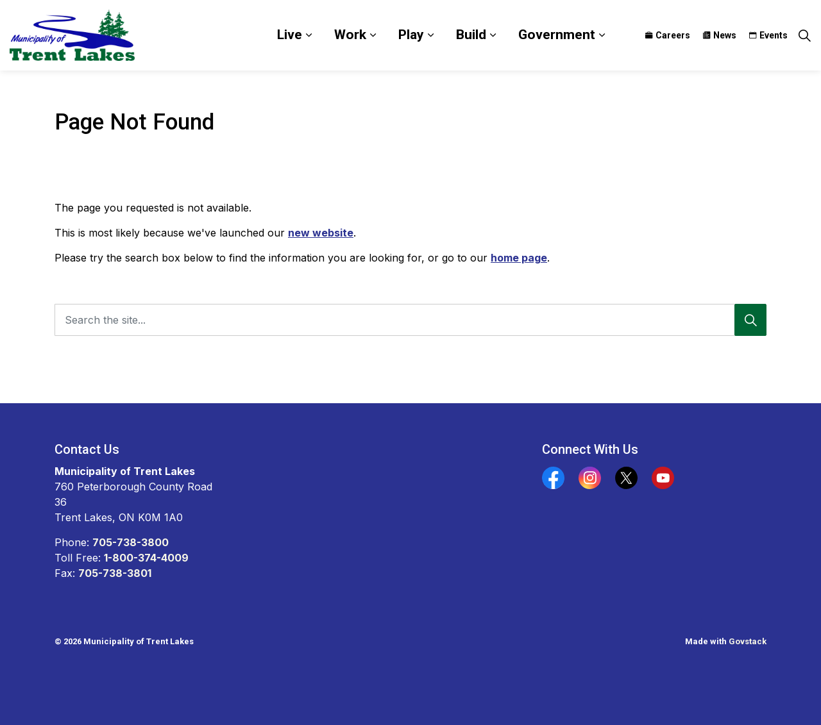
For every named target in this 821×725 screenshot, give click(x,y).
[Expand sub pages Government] (601, 35)
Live (289, 34)
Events (768, 35)
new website (320, 232)
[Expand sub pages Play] (430, 35)
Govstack (747, 641)
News (719, 35)
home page (519, 257)
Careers (667, 35)
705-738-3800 (130, 542)
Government (556, 34)
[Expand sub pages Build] (492, 35)
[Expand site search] (804, 35)
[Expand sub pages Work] (372, 35)
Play (411, 34)
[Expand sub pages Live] (308, 35)
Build (471, 34)
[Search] (750, 320)
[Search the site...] (410, 320)
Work (350, 34)
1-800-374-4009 (146, 557)
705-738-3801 (114, 573)
